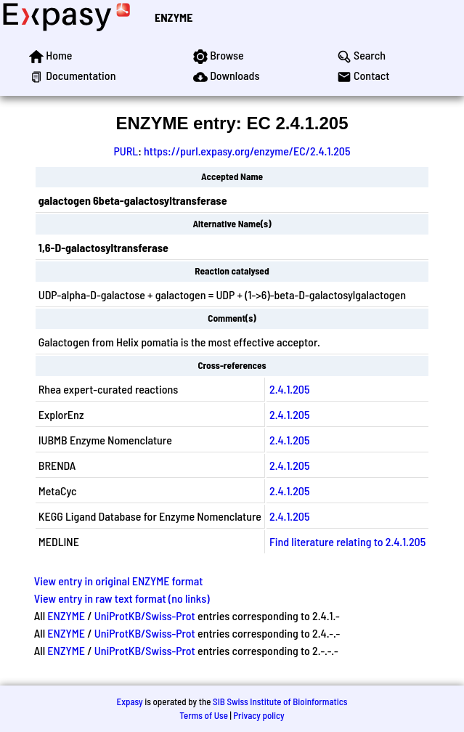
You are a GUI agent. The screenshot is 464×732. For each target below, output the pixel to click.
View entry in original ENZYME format (118, 580)
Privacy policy (258, 715)
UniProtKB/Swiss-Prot (144, 615)
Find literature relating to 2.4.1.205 (347, 541)
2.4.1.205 (289, 389)
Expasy (129, 701)
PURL (125, 151)
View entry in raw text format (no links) (122, 598)
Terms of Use (203, 715)
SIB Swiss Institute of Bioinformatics (280, 701)
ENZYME (173, 17)
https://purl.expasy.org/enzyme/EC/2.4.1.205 (247, 151)
